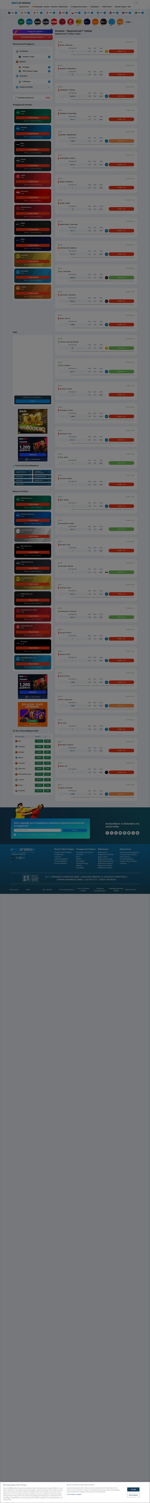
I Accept (133, 1489)
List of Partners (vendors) (74, 1494)
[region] (75, 1492)
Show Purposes (133, 1495)
